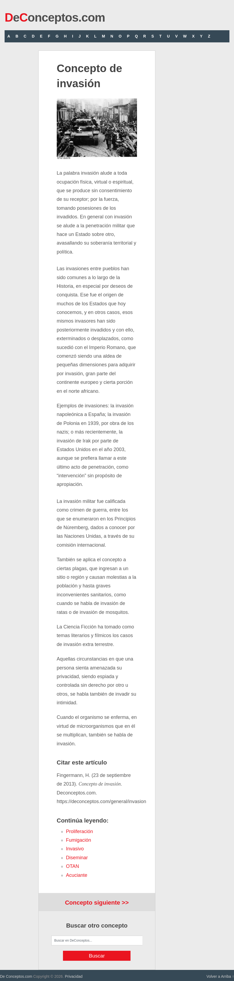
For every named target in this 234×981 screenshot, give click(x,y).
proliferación (79, 831)
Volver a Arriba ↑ (220, 976)
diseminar (77, 857)
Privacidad (73, 976)
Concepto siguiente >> (97, 902)
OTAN (72, 866)
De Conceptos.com (16, 976)
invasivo (75, 848)
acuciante (76, 875)
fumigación (78, 840)
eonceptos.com (55, 17)
